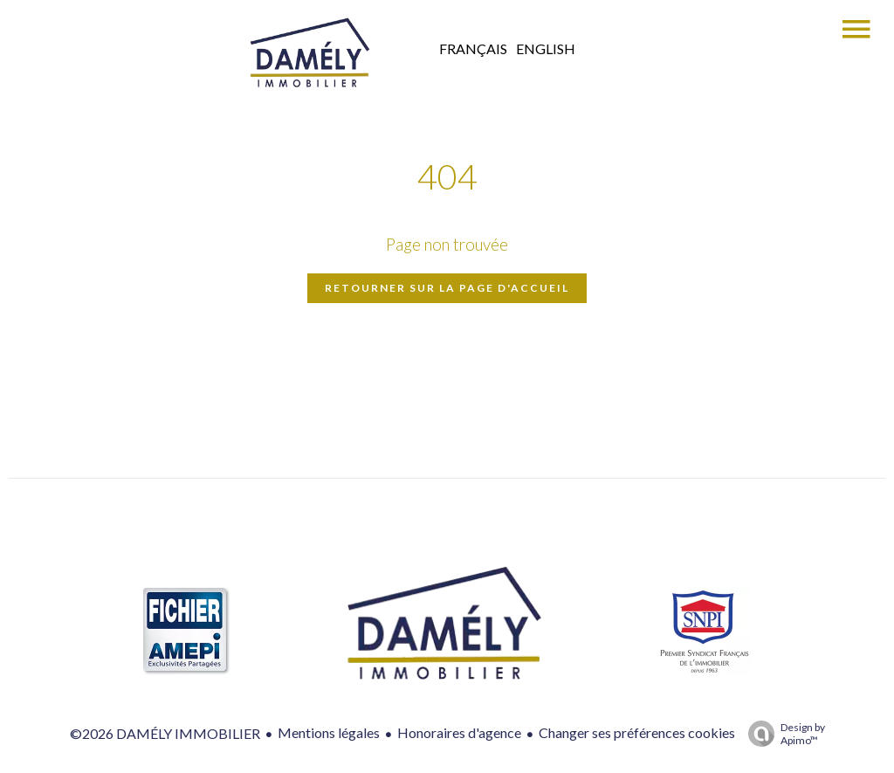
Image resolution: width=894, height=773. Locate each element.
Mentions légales (329, 732)
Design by (782, 734)
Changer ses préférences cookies (637, 732)
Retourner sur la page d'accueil (447, 287)
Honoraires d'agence (459, 732)
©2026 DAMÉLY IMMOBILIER (165, 733)
